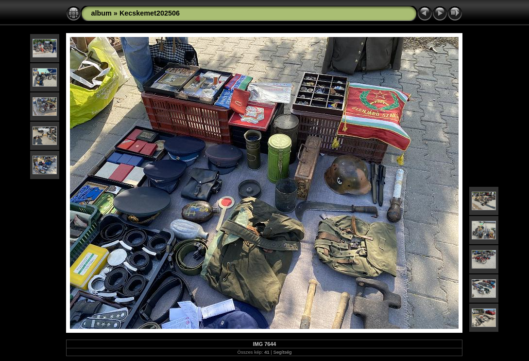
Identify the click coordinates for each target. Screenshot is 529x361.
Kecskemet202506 (149, 13)
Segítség (282, 352)
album (101, 13)
